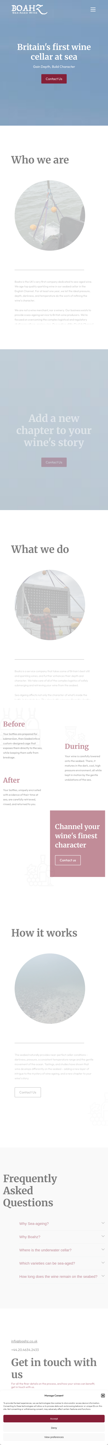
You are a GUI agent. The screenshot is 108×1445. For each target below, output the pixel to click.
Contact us (75, 860)
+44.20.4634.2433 (25, 1357)
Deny (54, 1427)
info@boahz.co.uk (24, 1348)
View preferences (54, 1437)
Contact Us (54, 80)
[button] (103, 1395)
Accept (54, 1418)
